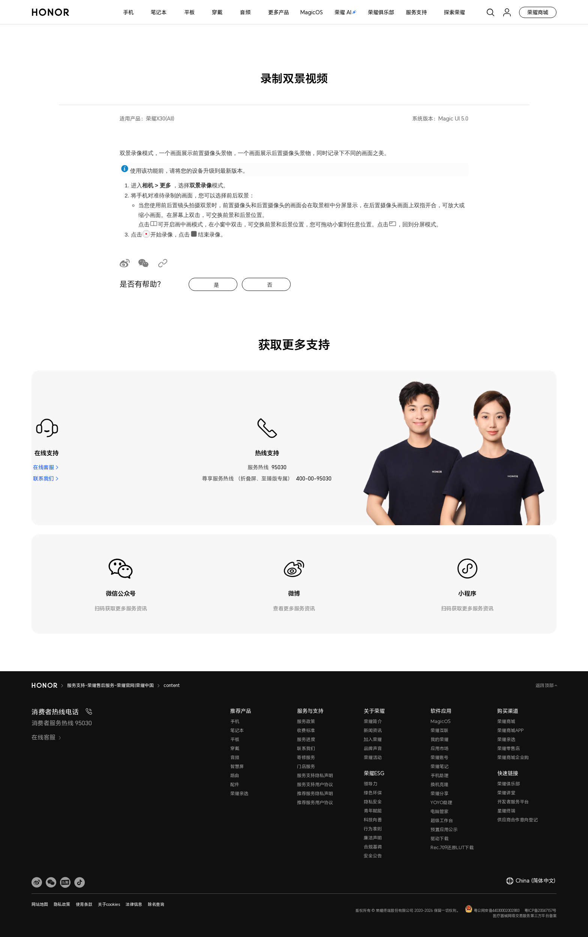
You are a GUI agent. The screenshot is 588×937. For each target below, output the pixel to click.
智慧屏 (237, 766)
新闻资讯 (373, 730)
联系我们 (43, 478)
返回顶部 (545, 685)
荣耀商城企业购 (513, 757)
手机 (128, 12)
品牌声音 (373, 748)
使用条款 (84, 904)
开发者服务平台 (513, 801)
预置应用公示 (444, 829)
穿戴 (217, 12)
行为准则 (373, 829)
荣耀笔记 (439, 766)
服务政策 (306, 721)
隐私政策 (62, 904)
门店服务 (306, 766)
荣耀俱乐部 (381, 12)
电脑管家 (439, 811)
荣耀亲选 (239, 793)
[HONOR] (44, 685)
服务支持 (416, 12)
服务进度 (306, 739)
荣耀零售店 (508, 748)
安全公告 (373, 856)
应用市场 (439, 748)
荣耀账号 (439, 757)
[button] (51, 882)
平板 (189, 12)
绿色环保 (373, 792)
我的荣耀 (439, 739)
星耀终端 (506, 810)
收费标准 (306, 730)
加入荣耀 (373, 739)
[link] (37, 882)
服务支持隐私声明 (315, 775)
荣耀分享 (439, 793)
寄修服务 (306, 757)
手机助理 (439, 775)
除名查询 (156, 904)
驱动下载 (439, 838)
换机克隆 (439, 784)
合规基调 (373, 847)
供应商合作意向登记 (517, 820)
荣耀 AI (345, 12)
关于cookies (109, 904)
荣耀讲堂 (506, 792)
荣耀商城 (537, 12)
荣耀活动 (373, 757)
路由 (234, 775)
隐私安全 (373, 801)
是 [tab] (216, 285)
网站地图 (40, 904)
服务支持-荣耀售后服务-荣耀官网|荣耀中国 (110, 685)
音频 (245, 12)
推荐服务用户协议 (315, 802)
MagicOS (311, 12)
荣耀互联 (439, 730)
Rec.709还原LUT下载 (452, 847)
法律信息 (134, 904)
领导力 (370, 783)
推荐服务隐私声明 (315, 793)
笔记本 (158, 12)
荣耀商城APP (510, 730)
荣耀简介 (373, 721)
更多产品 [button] (278, 12)
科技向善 (373, 820)
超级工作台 (441, 820)
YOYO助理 (441, 802)
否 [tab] (269, 285)
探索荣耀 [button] (454, 12)
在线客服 (43, 467)
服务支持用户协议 (315, 784)
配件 (234, 784)
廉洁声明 (373, 838)
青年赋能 (373, 810)
